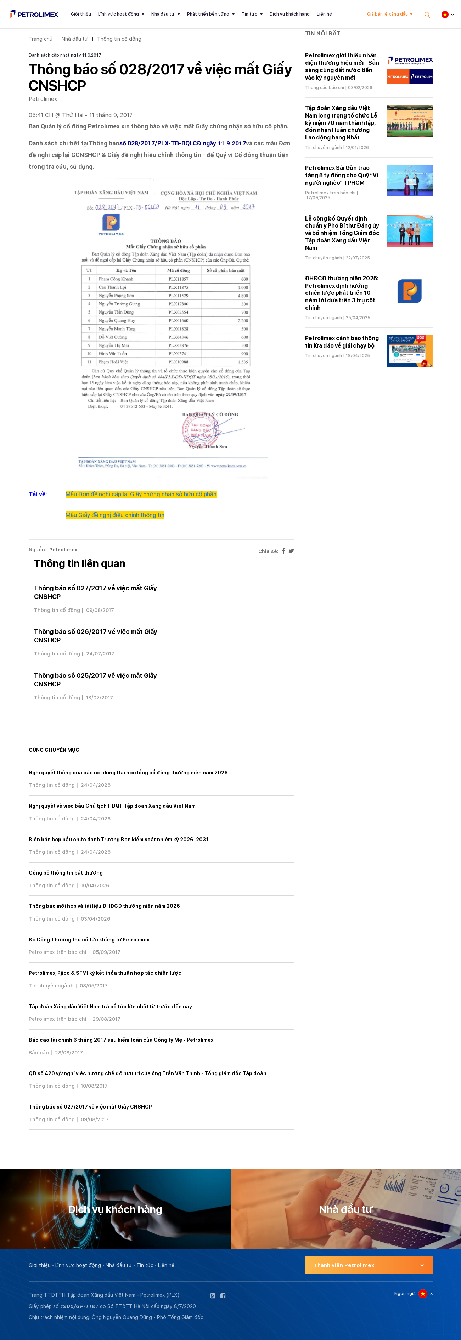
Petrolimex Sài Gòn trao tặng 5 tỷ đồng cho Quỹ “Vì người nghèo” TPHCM (341, 175)
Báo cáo (39, 1052)
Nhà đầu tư (163, 14)
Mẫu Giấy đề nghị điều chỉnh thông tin (115, 515)
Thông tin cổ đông (119, 39)
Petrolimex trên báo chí (57, 952)
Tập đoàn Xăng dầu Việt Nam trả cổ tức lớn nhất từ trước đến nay (110, 1006)
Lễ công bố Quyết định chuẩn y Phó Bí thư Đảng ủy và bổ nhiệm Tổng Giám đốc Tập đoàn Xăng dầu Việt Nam (342, 233)
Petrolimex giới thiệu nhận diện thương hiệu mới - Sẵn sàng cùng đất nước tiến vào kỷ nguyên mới (342, 66)
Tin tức (249, 14)
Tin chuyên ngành (51, 986)
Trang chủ (40, 39)
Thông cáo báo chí (324, 87)
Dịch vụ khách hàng (290, 14)
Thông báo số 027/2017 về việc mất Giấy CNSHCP (90, 1107)
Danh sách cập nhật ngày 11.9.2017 (65, 55)
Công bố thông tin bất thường (66, 873)
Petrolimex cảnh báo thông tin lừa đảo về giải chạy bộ (342, 342)
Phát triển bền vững (208, 14)
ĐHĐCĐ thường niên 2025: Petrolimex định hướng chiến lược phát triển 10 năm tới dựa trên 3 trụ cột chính (341, 293)
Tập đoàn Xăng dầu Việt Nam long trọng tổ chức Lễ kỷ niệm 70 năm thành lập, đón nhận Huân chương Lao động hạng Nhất (341, 123)
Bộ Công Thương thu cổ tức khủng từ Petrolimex (89, 940)
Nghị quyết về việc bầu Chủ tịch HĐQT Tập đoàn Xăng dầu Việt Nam (112, 806)
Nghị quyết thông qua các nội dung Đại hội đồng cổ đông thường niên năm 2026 (128, 772)
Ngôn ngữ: (405, 1293)
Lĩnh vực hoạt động (118, 14)
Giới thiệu (81, 14)
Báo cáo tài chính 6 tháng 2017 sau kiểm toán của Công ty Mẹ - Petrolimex (121, 1040)
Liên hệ (324, 14)
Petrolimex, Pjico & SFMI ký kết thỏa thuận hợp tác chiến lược (105, 973)
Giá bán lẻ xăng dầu (387, 14)
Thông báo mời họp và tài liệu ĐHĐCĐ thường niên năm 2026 (104, 906)
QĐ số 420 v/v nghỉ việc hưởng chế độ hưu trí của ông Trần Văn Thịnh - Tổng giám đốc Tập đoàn (147, 1073)
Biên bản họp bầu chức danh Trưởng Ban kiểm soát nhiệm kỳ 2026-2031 (118, 839)
